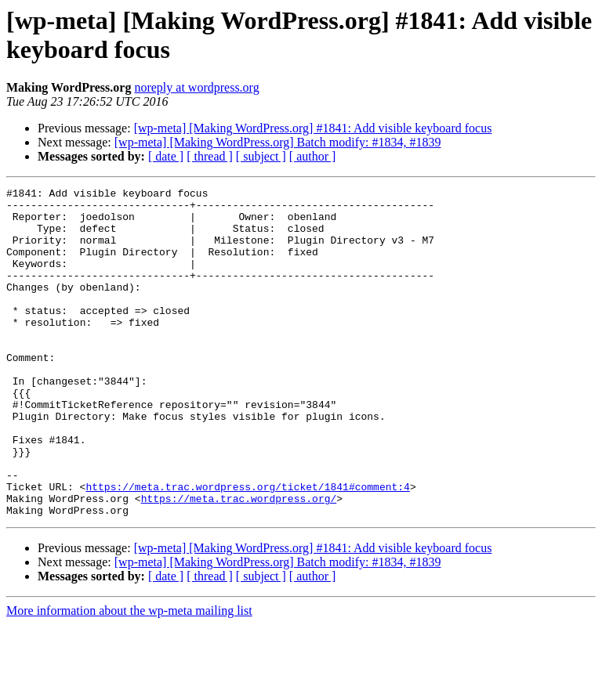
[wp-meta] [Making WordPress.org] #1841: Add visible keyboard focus (313, 128)
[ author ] (312, 156)
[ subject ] (261, 156)
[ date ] (165, 156)
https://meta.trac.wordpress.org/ (239, 562)
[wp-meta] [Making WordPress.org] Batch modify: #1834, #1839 (277, 142)
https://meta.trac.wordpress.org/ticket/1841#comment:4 (247, 547)
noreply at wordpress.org (196, 87)
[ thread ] (210, 156)
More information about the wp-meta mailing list (129, 676)
